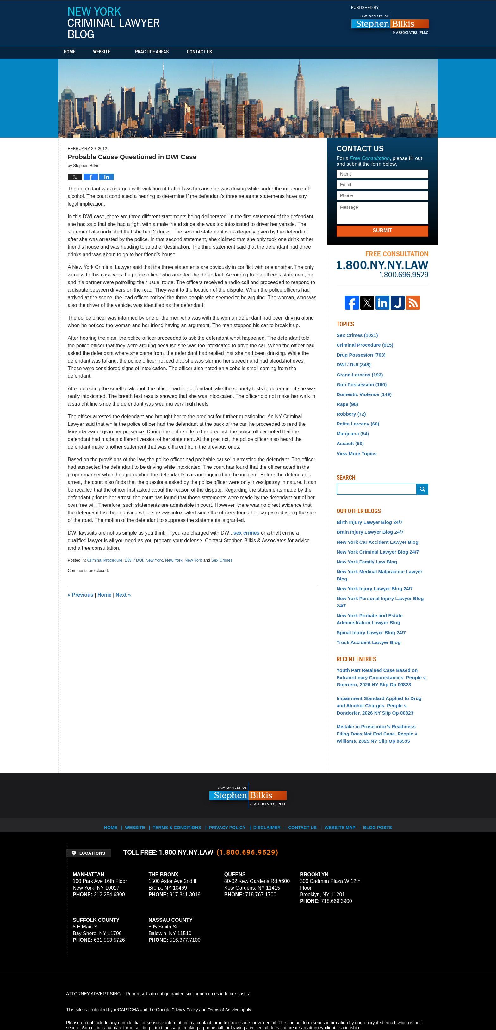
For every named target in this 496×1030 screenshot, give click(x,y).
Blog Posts (381, 792)
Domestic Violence (362, 390)
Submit (382, 230)
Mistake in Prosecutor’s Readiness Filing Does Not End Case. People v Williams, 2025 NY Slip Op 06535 (380, 701)
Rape (346, 399)
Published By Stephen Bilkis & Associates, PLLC (390, 21)
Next (123, 595)
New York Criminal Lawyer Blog (113, 22)
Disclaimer (267, 792)
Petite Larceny (356, 418)
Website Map (343, 792)
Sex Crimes (221, 560)
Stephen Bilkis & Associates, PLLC (137, 1007)
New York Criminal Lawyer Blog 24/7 (375, 542)
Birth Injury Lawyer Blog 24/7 (367, 514)
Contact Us (221, 52)
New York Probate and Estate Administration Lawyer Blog (367, 593)
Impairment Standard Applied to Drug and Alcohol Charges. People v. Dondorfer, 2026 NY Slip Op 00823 (382, 675)
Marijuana (351, 428)
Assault (349, 437)
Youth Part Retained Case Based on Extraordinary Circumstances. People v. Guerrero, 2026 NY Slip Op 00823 (378, 648)
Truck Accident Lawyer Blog (366, 614)
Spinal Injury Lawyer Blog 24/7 (368, 605)
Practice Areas (166, 52)
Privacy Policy (227, 792)
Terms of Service (225, 976)
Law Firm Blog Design (399, 1007)
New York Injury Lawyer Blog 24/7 (372, 570)
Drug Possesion (359, 353)
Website (116, 52)
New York (154, 560)
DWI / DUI (134, 560)
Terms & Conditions (179, 792)
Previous (80, 595)
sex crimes (247, 533)
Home (76, 52)
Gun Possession (360, 381)
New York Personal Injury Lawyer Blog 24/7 (382, 579)
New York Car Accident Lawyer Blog (374, 533)
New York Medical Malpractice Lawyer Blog (382, 561)
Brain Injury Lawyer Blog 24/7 (368, 524)
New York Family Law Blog (365, 552)
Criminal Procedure (104, 560)
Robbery (350, 409)
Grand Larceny (358, 372)
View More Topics (355, 446)
